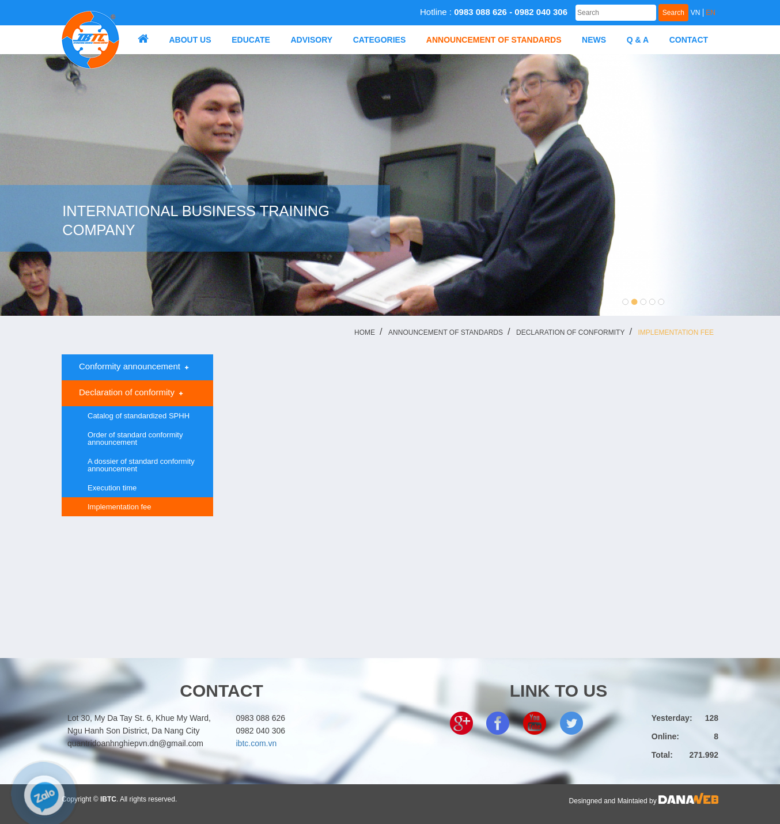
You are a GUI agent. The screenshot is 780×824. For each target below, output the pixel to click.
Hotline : (493, 12)
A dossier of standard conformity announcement (141, 465)
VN (696, 13)
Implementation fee (676, 332)
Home (364, 332)
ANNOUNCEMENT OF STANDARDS (445, 332)
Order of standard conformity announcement (135, 438)
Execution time (112, 487)
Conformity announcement (129, 366)
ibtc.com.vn (256, 743)
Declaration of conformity (570, 332)
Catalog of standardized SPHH (139, 415)
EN (710, 13)
